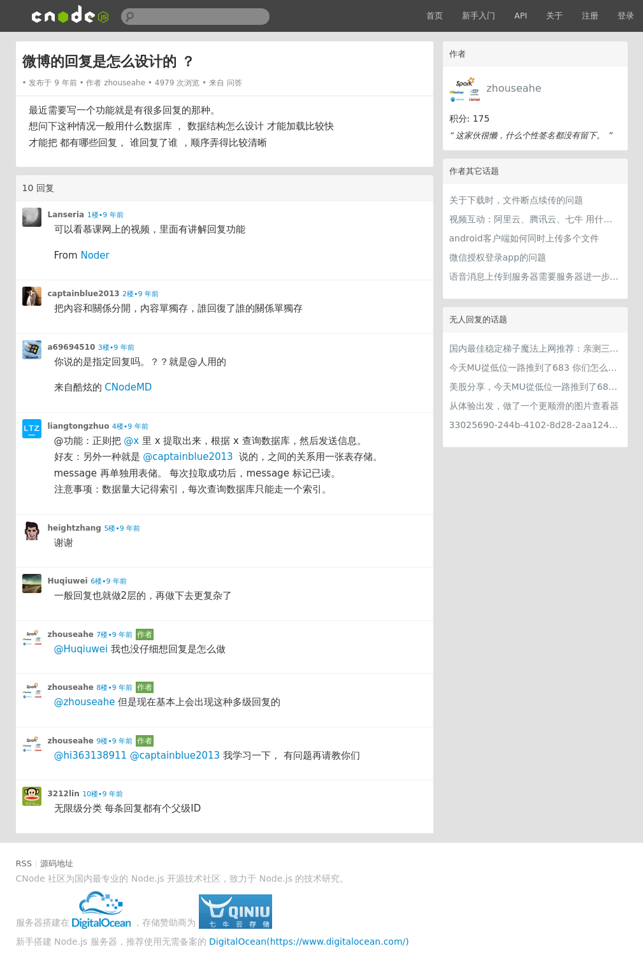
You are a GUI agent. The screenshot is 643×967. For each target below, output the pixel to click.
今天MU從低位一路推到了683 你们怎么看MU (535, 367)
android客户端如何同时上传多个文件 (524, 238)
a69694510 (72, 347)
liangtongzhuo (79, 426)
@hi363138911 (90, 755)
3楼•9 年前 (116, 347)
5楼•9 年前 (122, 528)
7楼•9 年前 (114, 635)
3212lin (64, 793)
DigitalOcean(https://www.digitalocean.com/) (309, 941)
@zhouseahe (84, 702)
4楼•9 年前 (130, 426)
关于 (554, 15)
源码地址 (56, 863)
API (521, 15)
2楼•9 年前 (140, 294)
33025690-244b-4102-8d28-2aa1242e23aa (535, 425)
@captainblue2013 (188, 456)
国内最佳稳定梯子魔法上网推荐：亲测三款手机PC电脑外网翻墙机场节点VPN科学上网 (535, 348)
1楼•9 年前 (105, 215)
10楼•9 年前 (102, 794)
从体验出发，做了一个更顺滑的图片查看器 (534, 406)
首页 (434, 15)
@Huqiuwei (81, 649)
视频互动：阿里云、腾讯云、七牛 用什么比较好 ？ (535, 219)
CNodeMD (128, 387)
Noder (94, 255)
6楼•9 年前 (108, 581)
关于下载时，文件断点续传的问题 (516, 200)
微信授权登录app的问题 (497, 257)
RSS (24, 863)
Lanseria (66, 214)
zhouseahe (513, 88)
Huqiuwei (68, 581)
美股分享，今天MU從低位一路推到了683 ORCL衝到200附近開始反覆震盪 (535, 387)
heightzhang (74, 528)
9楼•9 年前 (114, 741)
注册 (590, 15)
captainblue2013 (84, 293)
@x (131, 441)
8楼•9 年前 (114, 688)
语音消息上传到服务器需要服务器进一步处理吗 (535, 276)
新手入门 (478, 15)
